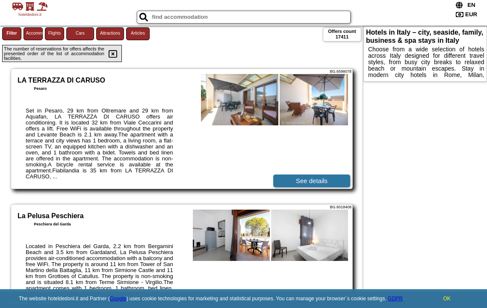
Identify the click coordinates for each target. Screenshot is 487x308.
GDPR (395, 299)
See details (312, 180)
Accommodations (34, 33)
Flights (54, 33)
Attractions (110, 33)
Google (118, 299)
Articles (138, 33)
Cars (80, 33)
